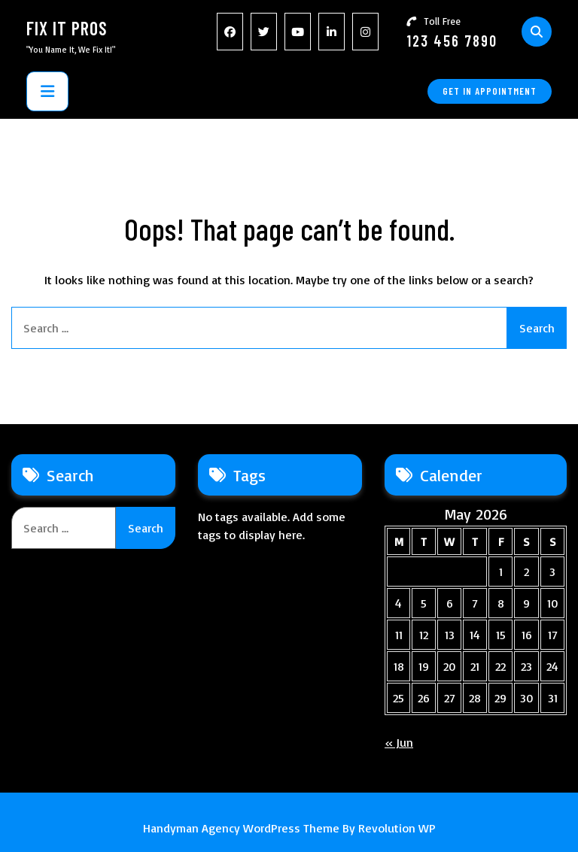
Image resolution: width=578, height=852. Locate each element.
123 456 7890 (451, 41)
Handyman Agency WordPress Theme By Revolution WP (289, 827)
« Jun (399, 742)
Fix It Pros (67, 28)
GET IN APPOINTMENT (490, 91)
